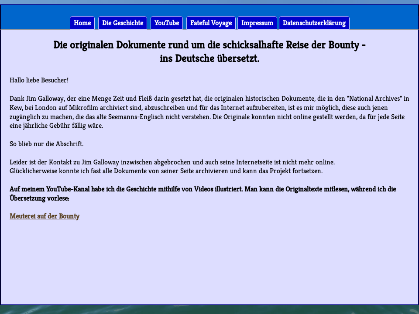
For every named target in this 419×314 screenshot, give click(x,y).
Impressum (257, 22)
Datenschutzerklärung (314, 22)
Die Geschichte (122, 22)
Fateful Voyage (211, 22)
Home (82, 22)
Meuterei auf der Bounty (44, 216)
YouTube (167, 22)
